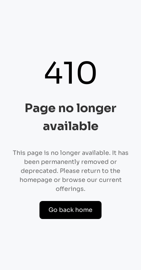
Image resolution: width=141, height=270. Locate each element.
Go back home (70, 210)
